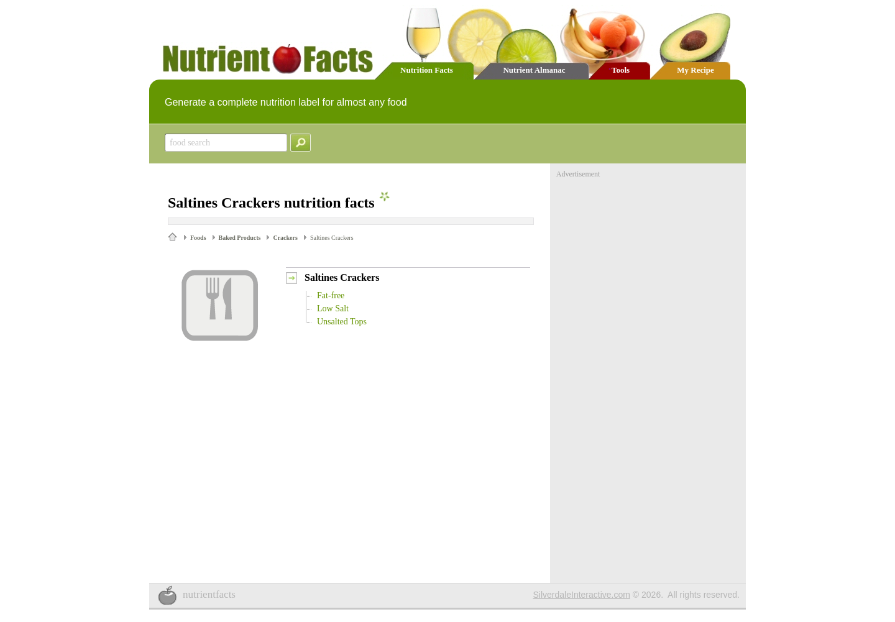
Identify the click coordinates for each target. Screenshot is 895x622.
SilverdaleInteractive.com (581, 595)
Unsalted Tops (342, 321)
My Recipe (695, 70)
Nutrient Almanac (534, 70)
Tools (621, 70)
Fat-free (330, 295)
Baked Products (240, 237)
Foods (198, 237)
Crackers (285, 237)
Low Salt (333, 308)
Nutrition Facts (426, 70)
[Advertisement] (649, 256)
